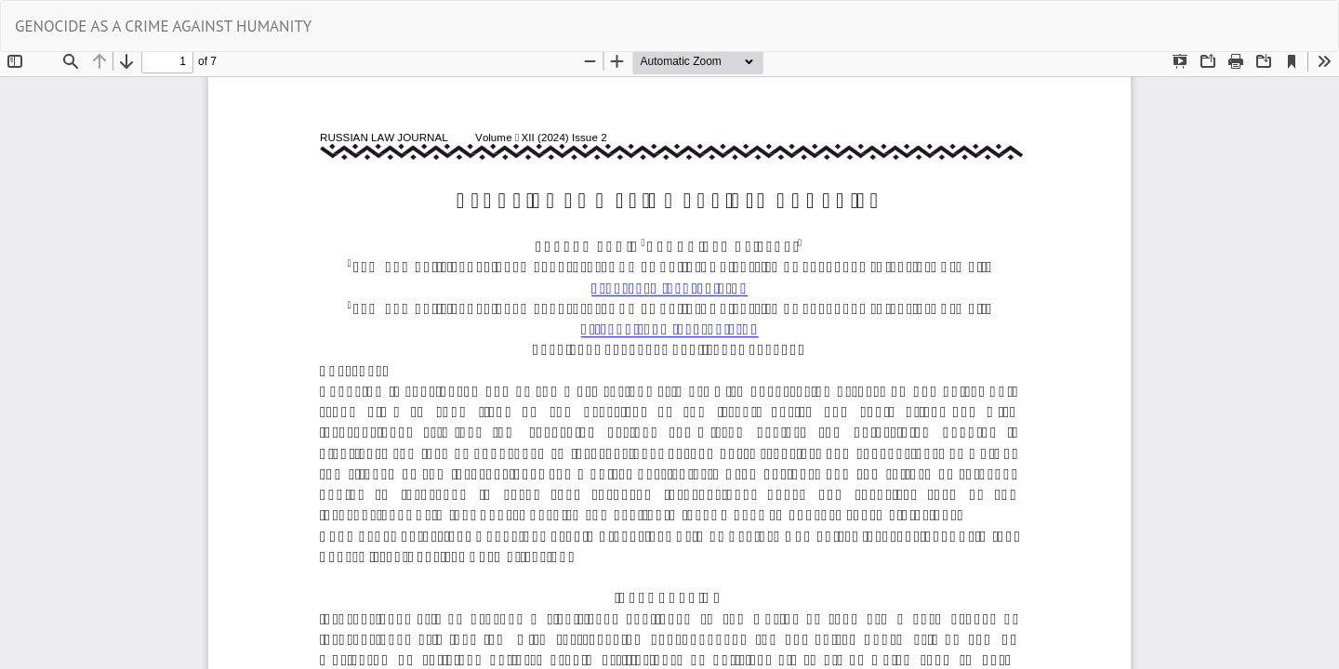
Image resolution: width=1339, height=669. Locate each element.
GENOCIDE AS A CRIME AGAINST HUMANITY (163, 26)
